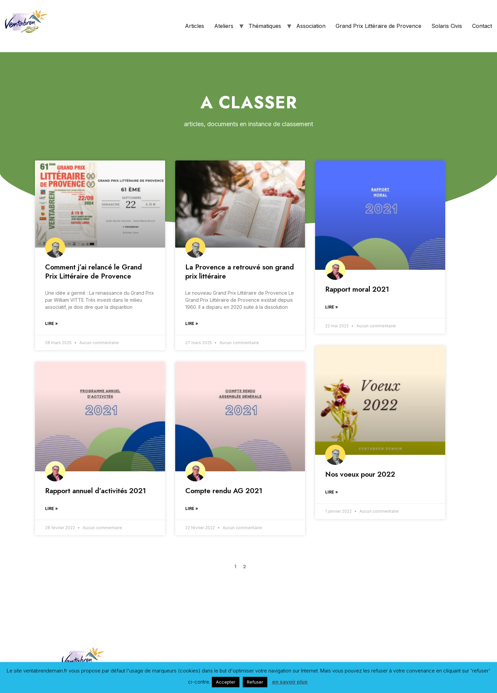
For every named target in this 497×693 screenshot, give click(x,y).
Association (311, 26)
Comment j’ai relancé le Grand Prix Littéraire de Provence (93, 271)
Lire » (51, 323)
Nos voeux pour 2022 (360, 474)
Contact (482, 26)
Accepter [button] (225, 682)
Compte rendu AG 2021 (223, 491)
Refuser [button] (255, 682)
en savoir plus (290, 682)
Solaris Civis (446, 26)
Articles (194, 26)
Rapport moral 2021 (357, 289)
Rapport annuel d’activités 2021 (95, 491)
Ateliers (223, 26)
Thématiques (264, 26)
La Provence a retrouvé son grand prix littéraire (239, 271)
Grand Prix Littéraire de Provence (378, 26)
